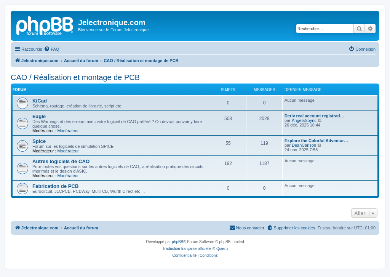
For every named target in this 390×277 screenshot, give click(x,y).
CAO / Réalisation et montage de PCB (75, 77)
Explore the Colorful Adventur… (316, 140)
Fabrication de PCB (55, 186)
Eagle (39, 116)
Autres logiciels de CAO (61, 161)
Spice (39, 141)
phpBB (177, 242)
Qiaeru (222, 249)
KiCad (39, 101)
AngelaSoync (304, 120)
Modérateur (67, 130)
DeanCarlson (304, 145)
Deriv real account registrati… (314, 116)
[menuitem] (51, 49)
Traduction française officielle (186, 249)
